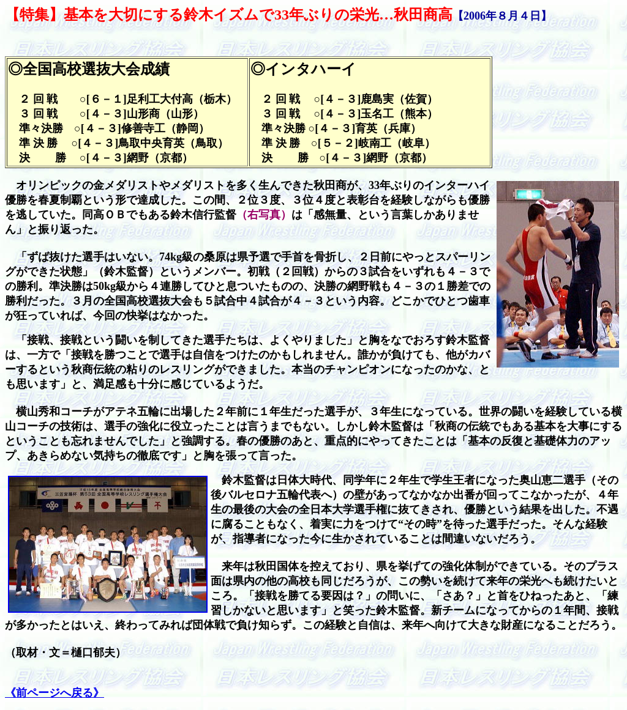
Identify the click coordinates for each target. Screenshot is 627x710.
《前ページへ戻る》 (54, 693)
